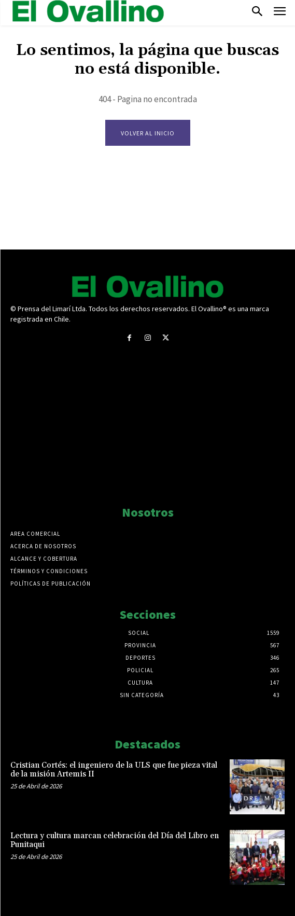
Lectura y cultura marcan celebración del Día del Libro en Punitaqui (114, 840)
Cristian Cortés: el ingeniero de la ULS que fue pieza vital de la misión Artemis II (113, 769)
